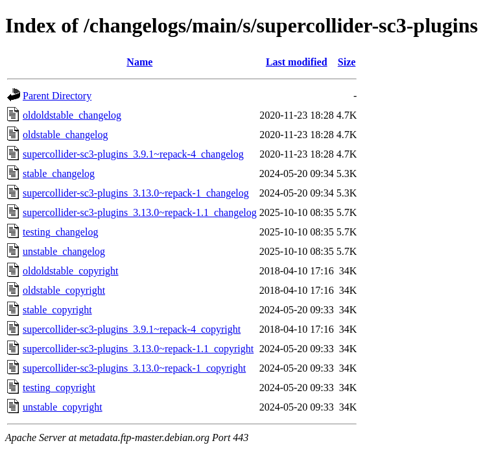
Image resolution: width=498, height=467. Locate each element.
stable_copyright (57, 309)
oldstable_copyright (64, 290)
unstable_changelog (64, 251)
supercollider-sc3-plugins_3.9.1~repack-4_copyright (132, 329)
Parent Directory (57, 95)
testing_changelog (60, 231)
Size (347, 61)
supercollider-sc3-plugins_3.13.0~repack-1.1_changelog (140, 212)
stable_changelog (59, 173)
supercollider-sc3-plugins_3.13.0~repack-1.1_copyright (138, 348)
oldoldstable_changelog (72, 115)
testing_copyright (59, 387)
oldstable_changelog (65, 134)
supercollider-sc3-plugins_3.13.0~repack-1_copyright (134, 368)
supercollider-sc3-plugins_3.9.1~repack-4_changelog (133, 154)
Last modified (296, 61)
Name (139, 61)
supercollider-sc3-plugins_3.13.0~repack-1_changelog (136, 192)
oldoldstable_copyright (71, 270)
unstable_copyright (62, 407)
